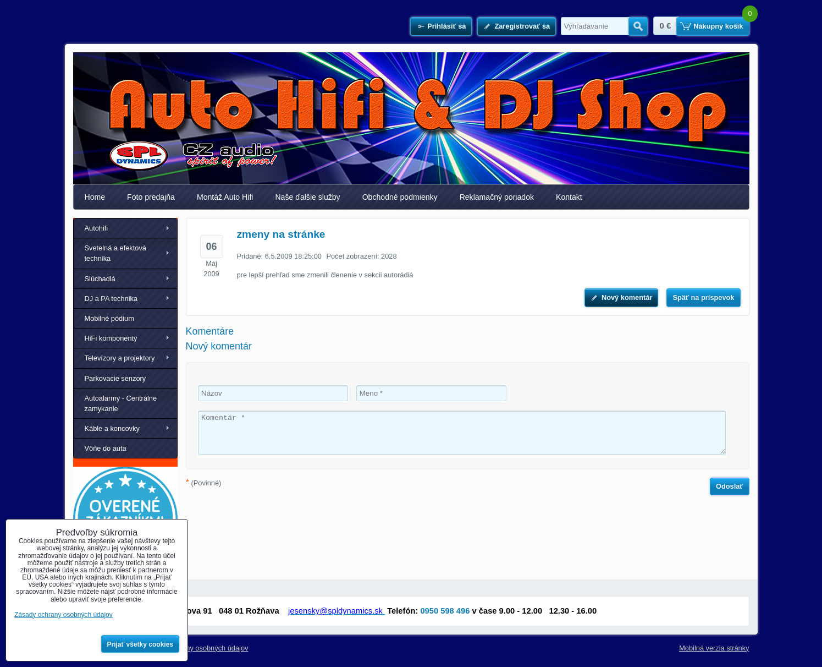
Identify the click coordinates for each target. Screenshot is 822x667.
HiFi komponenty (111, 338)
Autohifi (96, 228)
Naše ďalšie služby (307, 197)
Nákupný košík (718, 26)
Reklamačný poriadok (497, 197)
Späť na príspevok (703, 297)
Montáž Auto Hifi (225, 197)
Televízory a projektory (120, 358)
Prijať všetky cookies (140, 644)
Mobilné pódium (109, 318)
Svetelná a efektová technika (115, 253)
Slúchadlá (100, 279)
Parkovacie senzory (115, 378)
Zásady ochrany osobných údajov (196, 648)
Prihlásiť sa (446, 26)
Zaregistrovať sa (522, 26)
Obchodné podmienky (400, 197)
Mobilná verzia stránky (714, 648)
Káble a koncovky (112, 428)
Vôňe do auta (105, 448)
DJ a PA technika (111, 298)
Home (95, 197)
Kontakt (569, 197)
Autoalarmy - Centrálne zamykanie (121, 403)
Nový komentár (627, 297)
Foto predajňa (151, 197)
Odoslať (729, 486)
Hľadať (638, 26)
